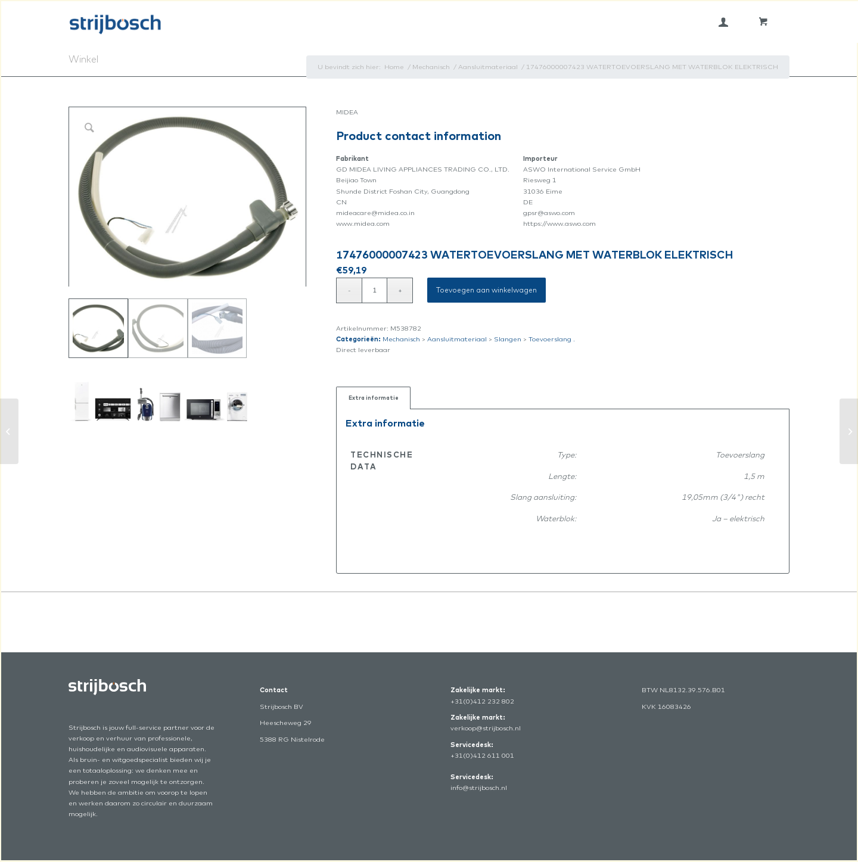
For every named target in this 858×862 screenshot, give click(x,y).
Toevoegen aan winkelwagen (486, 289)
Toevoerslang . (552, 339)
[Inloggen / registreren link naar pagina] (723, 22)
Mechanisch (401, 339)
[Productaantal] (374, 290)
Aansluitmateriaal (457, 339)
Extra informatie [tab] (374, 397)
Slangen (507, 339)
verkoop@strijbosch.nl (485, 728)
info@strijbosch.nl (478, 787)
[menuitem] (723, 22)
